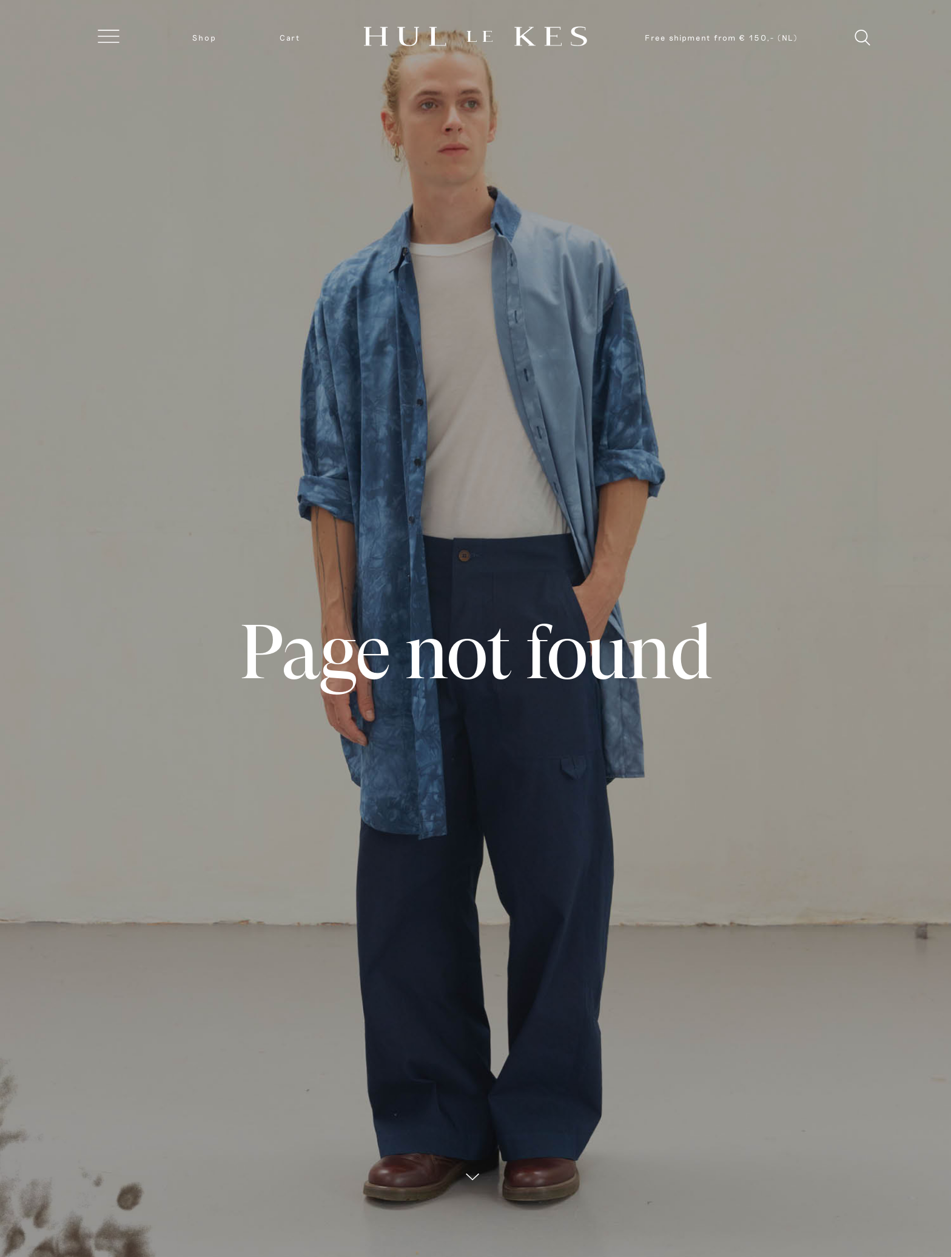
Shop (204, 37)
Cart (290, 37)
